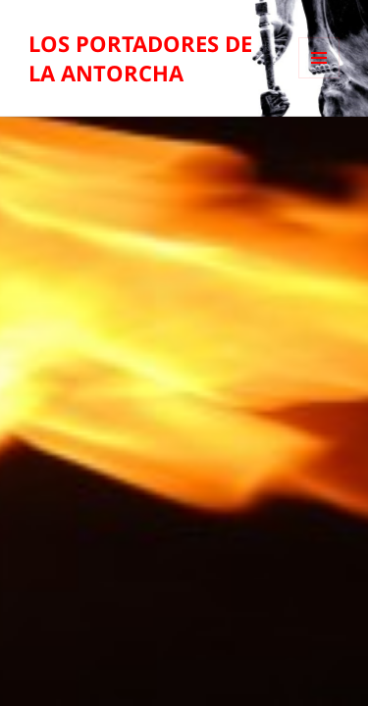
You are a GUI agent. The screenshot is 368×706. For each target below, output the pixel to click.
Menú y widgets (319, 77)
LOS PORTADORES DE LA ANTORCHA (140, 57)
